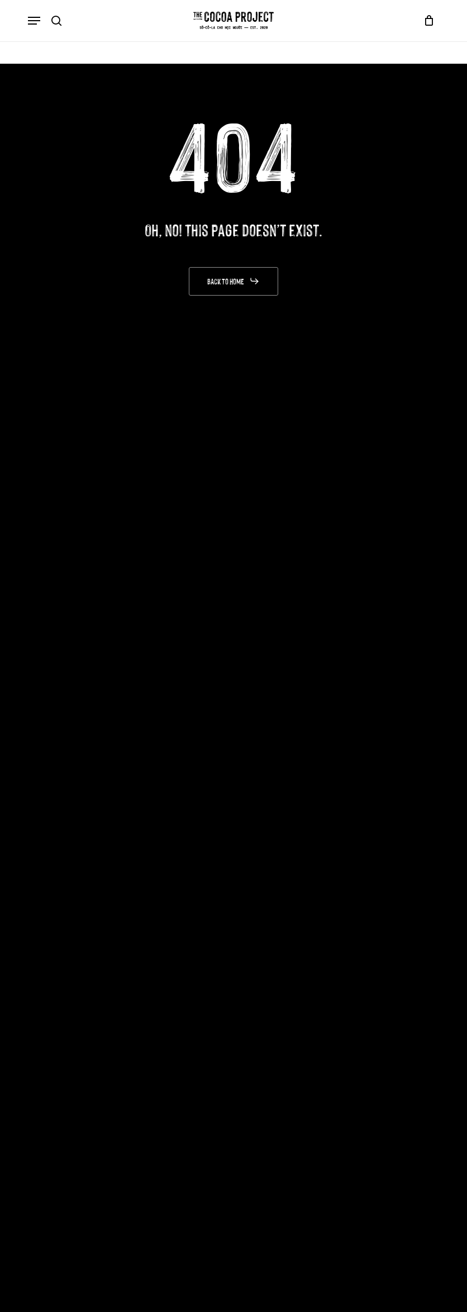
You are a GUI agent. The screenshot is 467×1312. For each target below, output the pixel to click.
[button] (34, 20)
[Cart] (426, 21)
